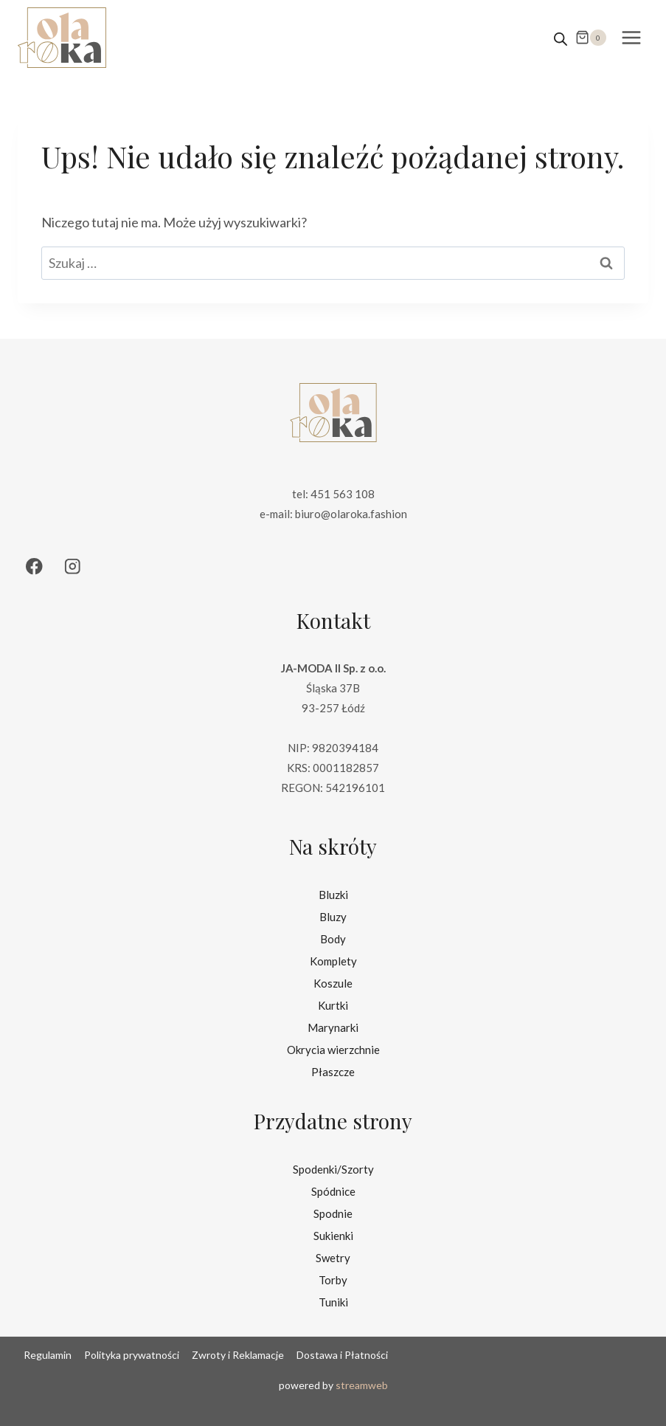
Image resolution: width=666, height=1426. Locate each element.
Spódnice (333, 1191)
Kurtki (333, 1005)
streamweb (362, 1385)
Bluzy (333, 916)
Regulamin (48, 1354)
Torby (333, 1279)
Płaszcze (333, 1071)
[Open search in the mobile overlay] (560, 37)
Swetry (333, 1257)
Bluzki (333, 894)
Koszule (333, 983)
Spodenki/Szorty (333, 1169)
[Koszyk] (590, 38)
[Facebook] (34, 566)
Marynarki (333, 1027)
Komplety (333, 961)
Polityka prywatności (131, 1354)
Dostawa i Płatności (342, 1354)
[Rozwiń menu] (631, 37)
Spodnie (333, 1213)
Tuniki (333, 1302)
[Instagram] (72, 566)
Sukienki (333, 1235)
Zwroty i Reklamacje (238, 1354)
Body (333, 939)
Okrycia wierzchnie (333, 1049)
